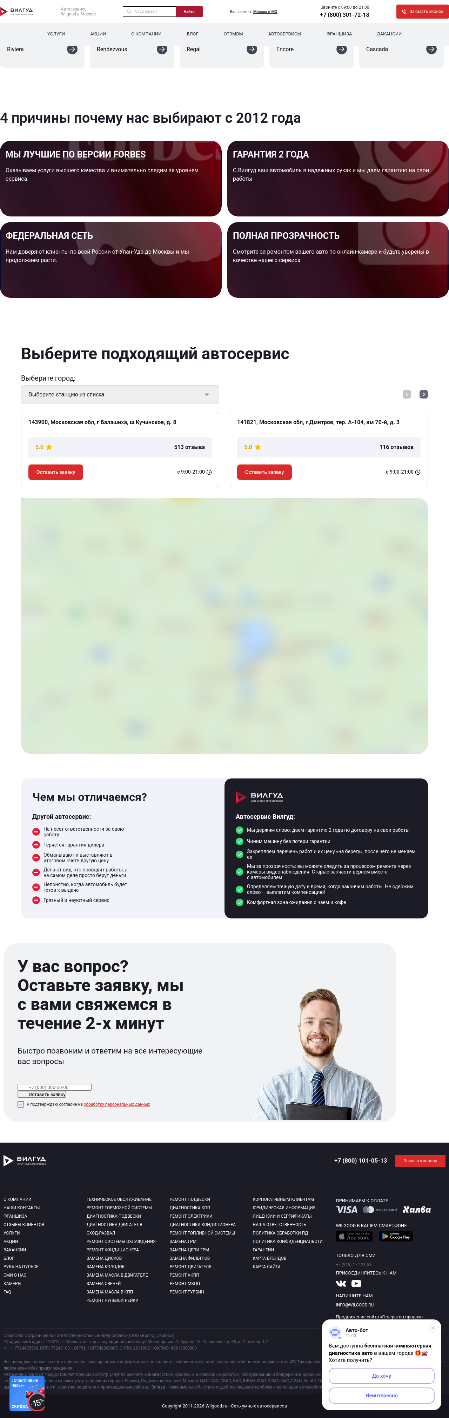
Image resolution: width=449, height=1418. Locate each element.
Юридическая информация (284, 1207)
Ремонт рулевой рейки (113, 1300)
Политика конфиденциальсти (288, 1241)
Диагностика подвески (114, 1216)
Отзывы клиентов (24, 1224)
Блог (193, 33)
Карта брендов (270, 1258)
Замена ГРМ (183, 1241)
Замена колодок (106, 1266)
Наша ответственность (279, 1224)
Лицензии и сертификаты (282, 1216)
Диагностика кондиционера (203, 1224)
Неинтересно (382, 1395)
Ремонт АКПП (184, 1275)
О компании (146, 33)
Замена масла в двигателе (117, 1275)
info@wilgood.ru (355, 1305)
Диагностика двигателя (114, 1224)
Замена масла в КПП (110, 1292)
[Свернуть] (433, 1328)
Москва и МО (265, 11)
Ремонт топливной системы (202, 1233)
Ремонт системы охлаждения (121, 1241)
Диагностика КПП (190, 1207)
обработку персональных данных (117, 1104)
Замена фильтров (190, 1258)
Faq (7, 1292)
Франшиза (339, 33)
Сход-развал (101, 1233)
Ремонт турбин (187, 1292)
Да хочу (381, 1376)
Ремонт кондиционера (113, 1250)
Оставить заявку (55, 472)
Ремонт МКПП (185, 1283)
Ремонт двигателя (191, 1266)
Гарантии (263, 1250)
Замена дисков (104, 1258)
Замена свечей (104, 1283)
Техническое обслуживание (119, 1199)
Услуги (56, 33)
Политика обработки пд (280, 1233)
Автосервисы (284, 33)
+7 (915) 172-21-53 (353, 1264)
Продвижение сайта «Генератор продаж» (379, 1316)
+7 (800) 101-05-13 (360, 1160)
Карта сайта (267, 1266)
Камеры (12, 1283)
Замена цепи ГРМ (189, 1250)
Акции (98, 33)
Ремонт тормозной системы (119, 1207)
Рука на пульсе (21, 1266)
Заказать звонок (420, 1160)
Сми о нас (15, 1275)
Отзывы (233, 33)
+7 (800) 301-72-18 (344, 15)
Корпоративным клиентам (283, 1199)
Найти (189, 11)
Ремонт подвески (190, 1199)
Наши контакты (22, 1207)
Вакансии (389, 33)
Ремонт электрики (191, 1216)
